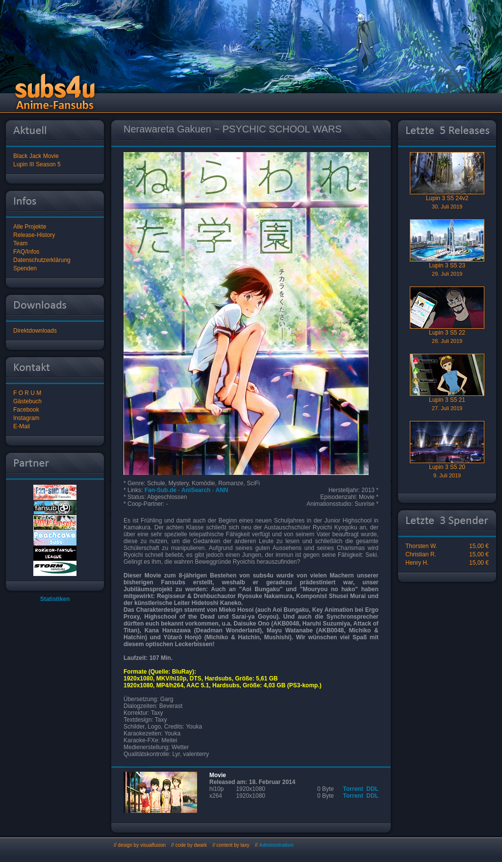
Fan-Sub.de (160, 490)
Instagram (26, 418)
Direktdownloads (35, 330)
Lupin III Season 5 (37, 164)
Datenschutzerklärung (42, 260)
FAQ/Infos (26, 251)
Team (20, 243)
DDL (372, 788)
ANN (221, 490)
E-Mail (21, 426)
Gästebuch (27, 401)
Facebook (26, 409)
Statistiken (55, 599)
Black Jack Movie (36, 156)
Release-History (34, 235)
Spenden (25, 268)
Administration (276, 845)
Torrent (353, 788)
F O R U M (27, 393)
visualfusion (153, 845)
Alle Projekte (29, 226)
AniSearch (195, 490)
